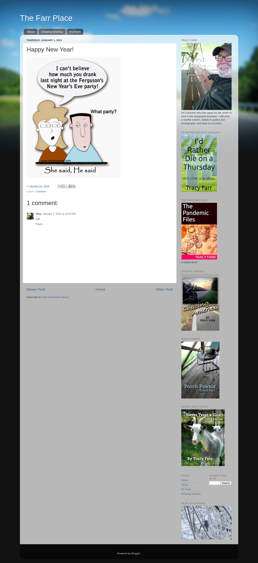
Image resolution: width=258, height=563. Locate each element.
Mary (39, 213)
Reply (39, 224)
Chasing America (52, 31)
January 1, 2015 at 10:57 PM (59, 213)
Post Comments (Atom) (55, 297)
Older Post (164, 289)
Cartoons (41, 191)
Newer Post (36, 289)
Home (100, 289)
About (31, 31)
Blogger (135, 553)
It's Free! (74, 31)
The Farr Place (46, 18)
